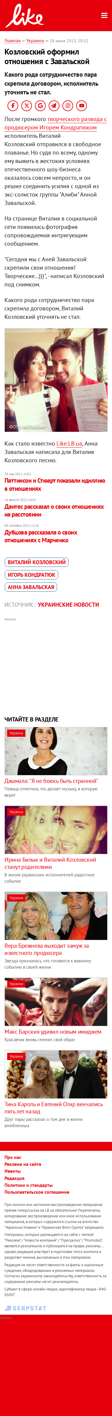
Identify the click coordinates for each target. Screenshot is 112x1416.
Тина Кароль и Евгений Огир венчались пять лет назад (53, 1107)
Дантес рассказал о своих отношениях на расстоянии (54, 510)
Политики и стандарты (28, 1185)
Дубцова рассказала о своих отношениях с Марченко (40, 536)
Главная (12, 40)
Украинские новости (68, 604)
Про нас (12, 1157)
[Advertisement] (56, 666)
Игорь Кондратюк (31, 574)
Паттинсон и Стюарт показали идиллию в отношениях (54, 484)
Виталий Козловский (37, 562)
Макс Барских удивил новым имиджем (53, 1031)
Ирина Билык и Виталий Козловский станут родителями (50, 863)
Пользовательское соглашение (36, 1192)
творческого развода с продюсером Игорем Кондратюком (55, 123)
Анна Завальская (31, 587)
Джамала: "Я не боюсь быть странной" (51, 781)
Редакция (14, 1178)
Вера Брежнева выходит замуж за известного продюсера (46, 949)
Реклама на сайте (22, 1164)
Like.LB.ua (69, 443)
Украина (35, 40)
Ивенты (12, 1171)
